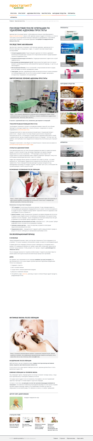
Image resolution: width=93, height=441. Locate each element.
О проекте (62, 438)
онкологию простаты (23, 129)
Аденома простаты (33, 13)
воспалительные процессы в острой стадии (21, 144)
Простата (13, 13)
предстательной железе (16, 36)
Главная (12, 21)
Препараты (71, 13)
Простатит (21, 13)
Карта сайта (80, 438)
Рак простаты (46, 13)
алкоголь (24, 274)
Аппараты (13, 17)
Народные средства (59, 13)
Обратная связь (71, 438)
